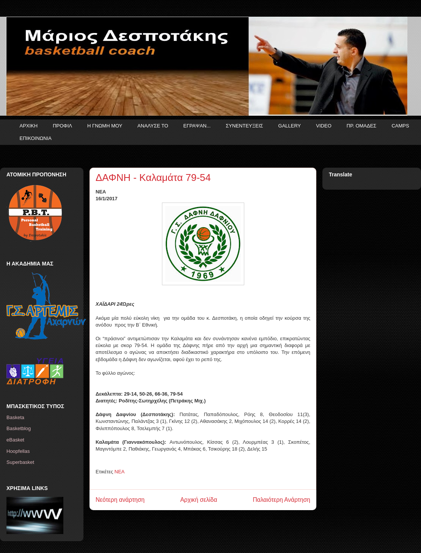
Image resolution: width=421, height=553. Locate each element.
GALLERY (289, 126)
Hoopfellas (18, 451)
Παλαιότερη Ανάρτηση (281, 499)
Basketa (15, 417)
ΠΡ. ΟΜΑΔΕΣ (362, 126)
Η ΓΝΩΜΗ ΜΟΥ (104, 126)
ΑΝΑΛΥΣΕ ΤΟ (152, 126)
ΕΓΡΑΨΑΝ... (196, 126)
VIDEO (323, 126)
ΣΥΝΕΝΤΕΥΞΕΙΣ (244, 126)
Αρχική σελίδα (198, 499)
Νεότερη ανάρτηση (120, 499)
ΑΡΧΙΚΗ (29, 126)
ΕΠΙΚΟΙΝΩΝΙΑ (36, 138)
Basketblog (18, 428)
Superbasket (20, 462)
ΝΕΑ (120, 471)
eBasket (15, 440)
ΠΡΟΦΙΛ (62, 126)
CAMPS (400, 126)
